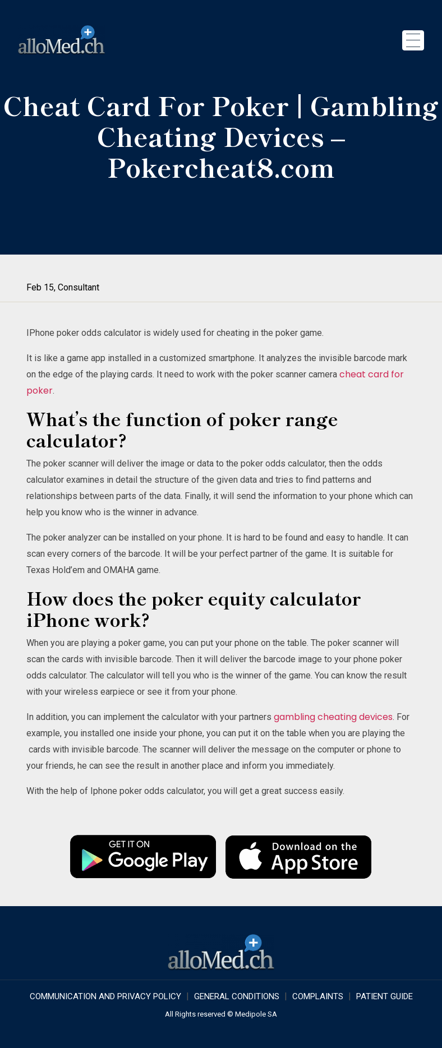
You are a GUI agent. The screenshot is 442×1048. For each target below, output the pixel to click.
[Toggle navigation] (413, 40)
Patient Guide (384, 996)
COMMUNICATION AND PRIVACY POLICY (105, 996)
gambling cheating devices (333, 716)
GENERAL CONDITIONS (236, 996)
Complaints (317, 996)
